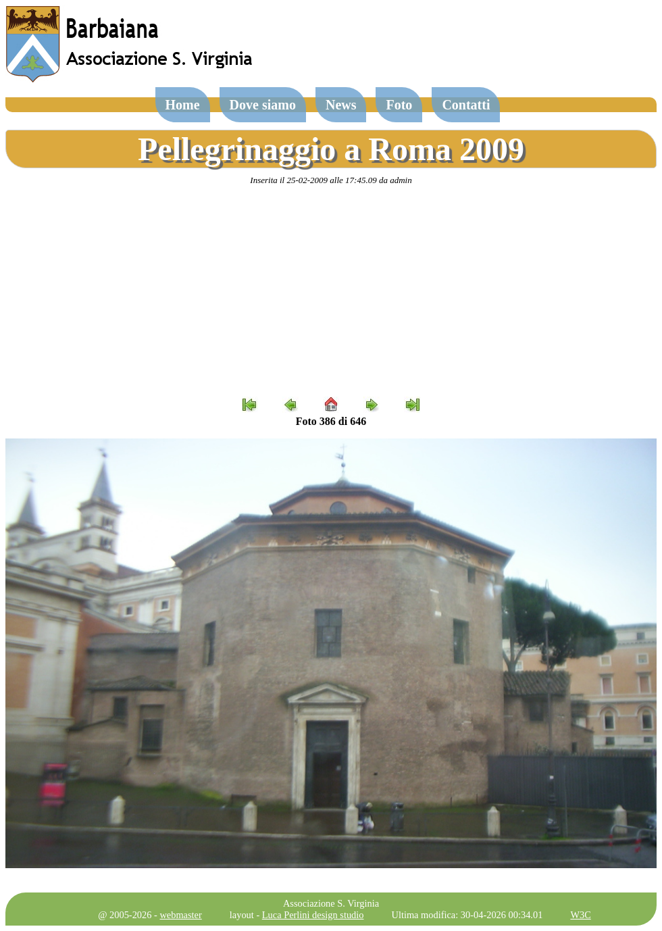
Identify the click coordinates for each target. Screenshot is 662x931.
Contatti (466, 104)
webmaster (180, 914)
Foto (399, 104)
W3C (580, 914)
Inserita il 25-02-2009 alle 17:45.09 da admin (330, 180)
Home (183, 104)
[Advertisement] (331, 291)
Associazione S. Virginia (331, 903)
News (341, 104)
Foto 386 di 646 (331, 421)
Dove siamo (263, 104)
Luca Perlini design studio (313, 914)
